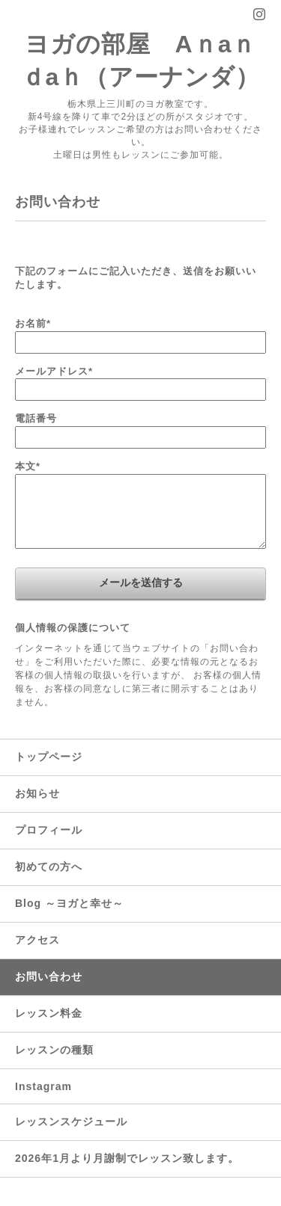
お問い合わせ (48, 976)
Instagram (43, 1086)
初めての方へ (48, 867)
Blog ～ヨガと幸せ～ (69, 903)
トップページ (48, 757)
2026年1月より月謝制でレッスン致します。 (127, 1158)
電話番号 (36, 418)
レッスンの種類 (54, 1050)
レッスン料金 (48, 1013)
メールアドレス (54, 371)
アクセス (37, 940)
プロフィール (48, 830)
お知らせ (37, 793)
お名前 (33, 323)
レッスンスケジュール (71, 1121)
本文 (27, 466)
